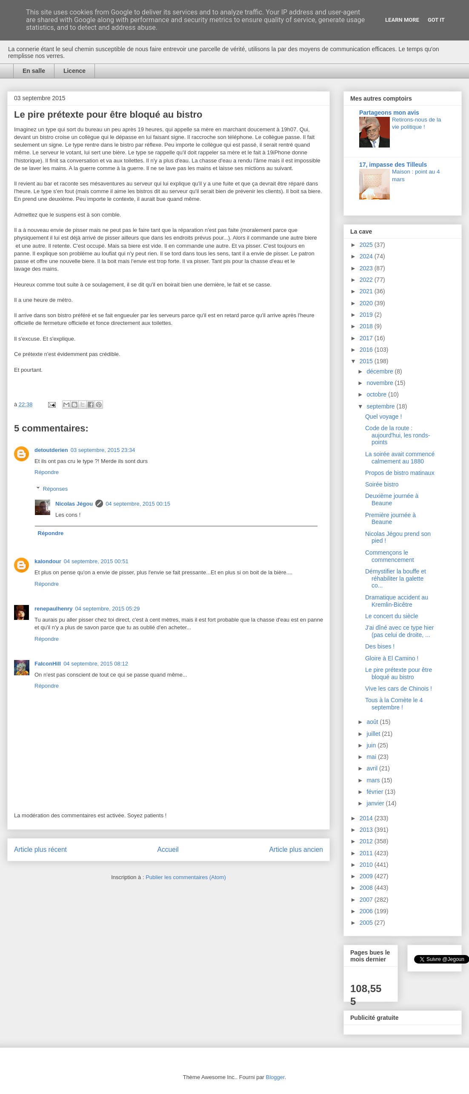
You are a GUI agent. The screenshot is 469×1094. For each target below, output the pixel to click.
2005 (367, 922)
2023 (367, 268)
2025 (367, 244)
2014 (367, 818)
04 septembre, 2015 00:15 (138, 504)
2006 (367, 911)
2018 (367, 326)
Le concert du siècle (391, 616)
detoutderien (51, 450)
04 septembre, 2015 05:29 (107, 608)
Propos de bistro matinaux (400, 472)
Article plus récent (40, 849)
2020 (367, 303)
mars (373, 780)
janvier (376, 803)
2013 (367, 829)
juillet (374, 733)
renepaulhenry (53, 608)
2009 (367, 876)
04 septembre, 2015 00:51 (96, 561)
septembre (381, 406)
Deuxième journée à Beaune (391, 499)
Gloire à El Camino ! (391, 658)
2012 (367, 841)
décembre (380, 371)
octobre (377, 394)
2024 (367, 256)
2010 (367, 864)
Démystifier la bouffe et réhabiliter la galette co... (395, 578)
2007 (367, 899)
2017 (367, 338)
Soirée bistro (382, 484)
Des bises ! (380, 646)
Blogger (275, 1077)
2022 (367, 279)
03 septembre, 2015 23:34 (103, 450)
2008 (367, 887)
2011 (367, 853)
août (373, 721)
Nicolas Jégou (74, 504)
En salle (34, 70)
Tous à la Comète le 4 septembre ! (394, 704)
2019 (367, 314)
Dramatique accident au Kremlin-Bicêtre (396, 601)
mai (371, 756)
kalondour (47, 561)
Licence (74, 70)
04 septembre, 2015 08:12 (95, 663)
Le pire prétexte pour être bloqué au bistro (398, 673)
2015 (367, 361)
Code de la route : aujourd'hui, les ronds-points (397, 435)
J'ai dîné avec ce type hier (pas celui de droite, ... (399, 631)
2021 (367, 291)
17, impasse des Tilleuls (393, 164)
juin (371, 745)
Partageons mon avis (389, 112)
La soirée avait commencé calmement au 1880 (400, 458)
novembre (380, 382)
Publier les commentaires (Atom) (186, 877)
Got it (436, 20)
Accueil (168, 849)
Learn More (402, 20)
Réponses (55, 489)
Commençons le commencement (389, 556)
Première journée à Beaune (390, 519)
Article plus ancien (296, 849)
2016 (367, 349)
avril (372, 768)
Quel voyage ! (383, 416)
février (375, 791)
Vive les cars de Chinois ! (398, 688)
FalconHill (47, 663)
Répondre (46, 472)
